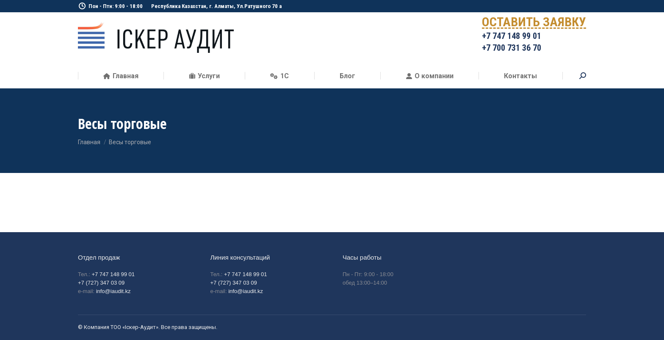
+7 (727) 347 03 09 (101, 283)
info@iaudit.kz (113, 291)
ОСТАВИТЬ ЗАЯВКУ (534, 23)
